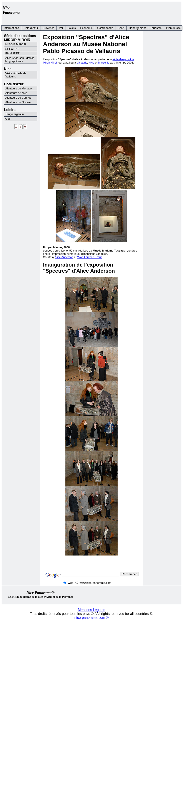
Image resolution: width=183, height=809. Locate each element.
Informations (11, 28)
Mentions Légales (91, 610)
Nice (91, 62)
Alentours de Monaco (18, 88)
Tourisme (156, 28)
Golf (7, 118)
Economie (86, 28)
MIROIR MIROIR (15, 44)
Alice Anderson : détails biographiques (19, 59)
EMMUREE (12, 53)
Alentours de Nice (16, 93)
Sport (121, 28)
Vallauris (82, 62)
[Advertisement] (101, 12)
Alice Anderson (64, 257)
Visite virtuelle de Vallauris (16, 75)
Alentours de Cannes (18, 97)
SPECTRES (12, 48)
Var (61, 28)
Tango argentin (14, 114)
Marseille (103, 62)
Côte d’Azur (30, 28)
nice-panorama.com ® (91, 617)
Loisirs (72, 28)
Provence (48, 28)
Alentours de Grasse (18, 102)
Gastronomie (105, 28)
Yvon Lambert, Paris (89, 257)
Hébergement (137, 28)
